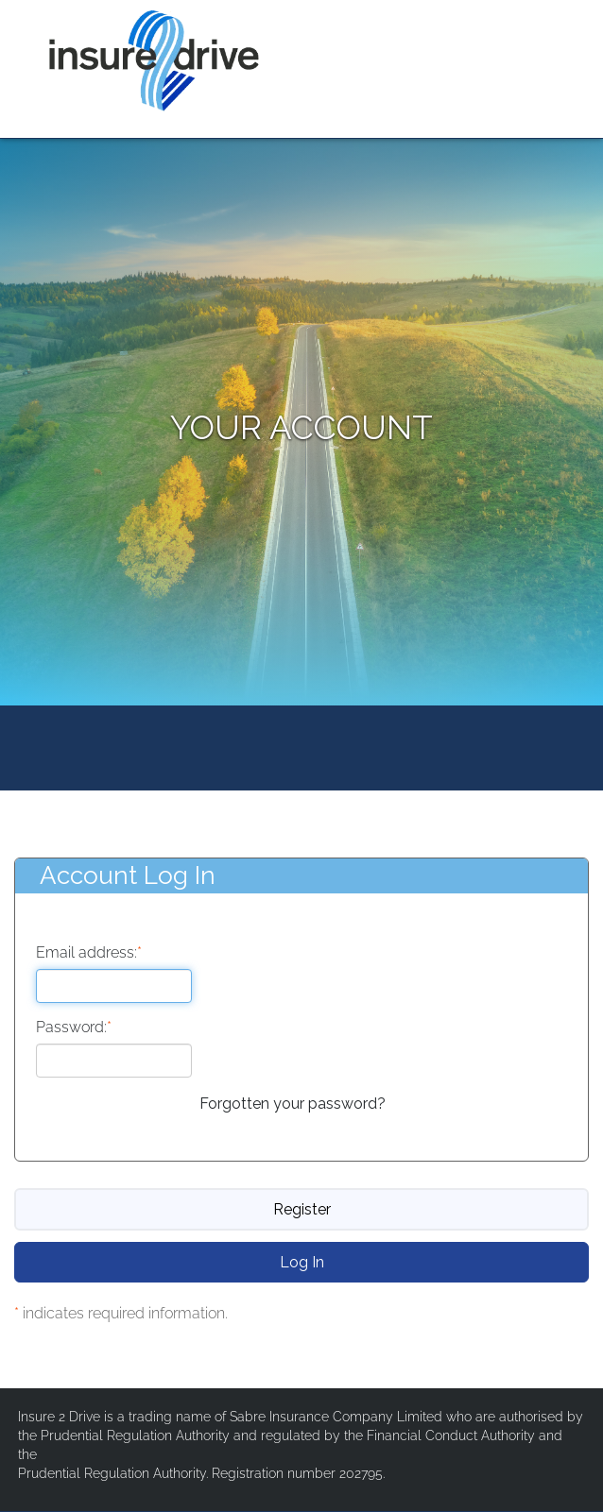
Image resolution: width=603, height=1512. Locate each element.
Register (302, 1209)
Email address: (89, 953)
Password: (74, 1028)
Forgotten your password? (292, 1104)
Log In (302, 1262)
